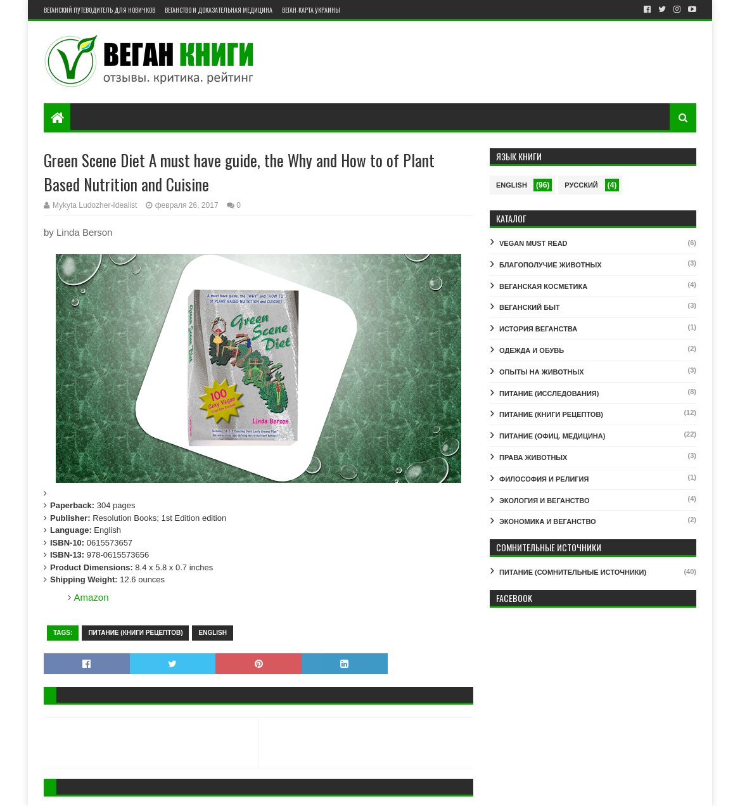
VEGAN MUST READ (533, 243)
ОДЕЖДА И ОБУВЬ (531, 350)
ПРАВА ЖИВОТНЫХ (533, 457)
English (212, 632)
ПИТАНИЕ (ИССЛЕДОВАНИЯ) (549, 393)
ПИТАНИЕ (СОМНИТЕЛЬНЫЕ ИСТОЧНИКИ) (572, 572)
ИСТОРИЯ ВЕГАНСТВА (538, 329)
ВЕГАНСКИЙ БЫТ (529, 307)
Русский (581, 185)
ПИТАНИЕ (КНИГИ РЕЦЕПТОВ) (135, 632)
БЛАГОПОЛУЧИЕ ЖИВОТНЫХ (550, 265)
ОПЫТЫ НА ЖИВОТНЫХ (541, 372)
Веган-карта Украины (311, 10)
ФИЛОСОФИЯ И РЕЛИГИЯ (544, 479)
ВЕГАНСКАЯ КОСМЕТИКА (543, 286)
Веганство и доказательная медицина (218, 10)
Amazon (91, 597)
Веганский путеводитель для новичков (99, 10)
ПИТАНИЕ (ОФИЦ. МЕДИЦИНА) (552, 436)
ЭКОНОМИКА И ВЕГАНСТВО (547, 521)
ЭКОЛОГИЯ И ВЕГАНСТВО (544, 500)
